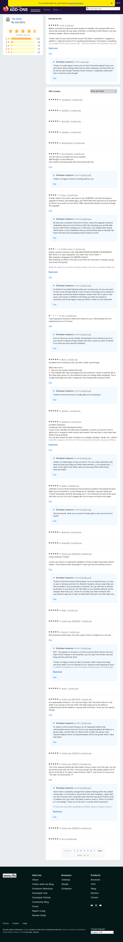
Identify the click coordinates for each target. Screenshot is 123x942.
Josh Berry (20, 22)
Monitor (95, 893)
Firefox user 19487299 (71, 621)
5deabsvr (65, 132)
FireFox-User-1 (67, 249)
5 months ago (79, 249)
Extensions (35, 9)
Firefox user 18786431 (71, 753)
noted (25, 930)
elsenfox (65, 411)
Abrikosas (65, 532)
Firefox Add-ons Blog (43, 884)
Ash (63, 316)
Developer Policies (41, 897)
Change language (98, 929)
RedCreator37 (67, 143)
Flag (50, 54)
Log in (117, 3)
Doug (64, 195)
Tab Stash (17, 19)
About (35, 879)
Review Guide (39, 915)
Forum (35, 906)
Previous (67, 851)
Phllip (64, 610)
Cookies (15, 923)
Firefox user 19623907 (71, 828)
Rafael (64, 486)
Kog (63, 839)
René (64, 359)
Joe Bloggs (66, 100)
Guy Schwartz (67, 154)
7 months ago (72, 610)
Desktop (66, 879)
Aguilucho (65, 422)
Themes (46, 9)
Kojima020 (66, 543)
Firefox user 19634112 (70, 764)
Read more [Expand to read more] (53, 48)
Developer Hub (39, 893)
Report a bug (38, 911)
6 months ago (75, 422)
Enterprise (66, 888)
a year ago (69, 25)
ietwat (64, 688)
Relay (93, 888)
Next (100, 851)
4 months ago (75, 121)
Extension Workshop (42, 888)
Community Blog (40, 902)
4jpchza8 (65, 121)
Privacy (6, 923)
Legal (25, 923)
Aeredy (65, 632)
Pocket (94, 897)
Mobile (65, 884)
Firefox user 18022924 (71, 554)
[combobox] (103, 8)
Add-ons (36, 875)
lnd (63, 25)
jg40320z (65, 110)
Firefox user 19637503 (71, 699)
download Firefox (76, 3)
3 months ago (77, 100)
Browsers (95, 879)
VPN (93, 884)
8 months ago (86, 753)
